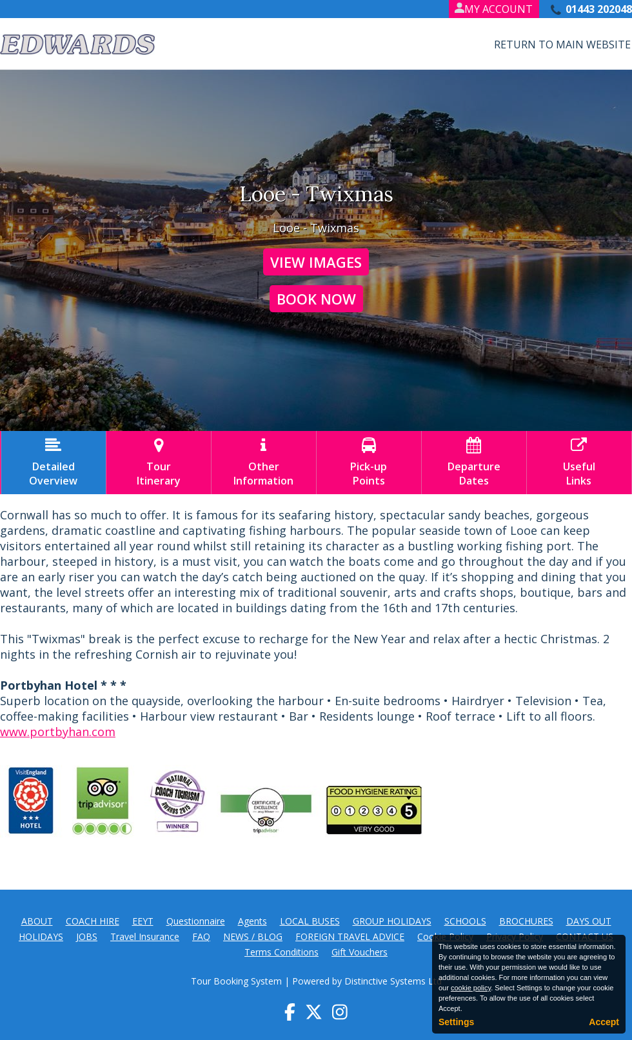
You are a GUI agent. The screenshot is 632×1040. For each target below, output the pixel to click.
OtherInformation (264, 462)
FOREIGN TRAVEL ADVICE (349, 936)
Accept (604, 1022)
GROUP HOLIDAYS (392, 921)
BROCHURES (526, 921)
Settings (456, 1022)
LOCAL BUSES (310, 921)
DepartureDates (474, 462)
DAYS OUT (588, 921)
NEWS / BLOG (252, 936)
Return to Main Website (562, 44)
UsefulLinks (579, 462)
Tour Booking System (236, 981)
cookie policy (471, 988)
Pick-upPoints (369, 462)
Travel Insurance (144, 936)
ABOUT (37, 921)
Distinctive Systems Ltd (393, 981)
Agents (252, 921)
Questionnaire (195, 921)
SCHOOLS (465, 921)
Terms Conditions (281, 952)
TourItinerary (158, 462)
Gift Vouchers (359, 952)
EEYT (142, 921)
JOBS (86, 936)
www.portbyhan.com (57, 731)
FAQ (201, 936)
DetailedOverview (53, 462)
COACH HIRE (92, 921)
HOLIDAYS (41, 936)
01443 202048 (599, 9)
